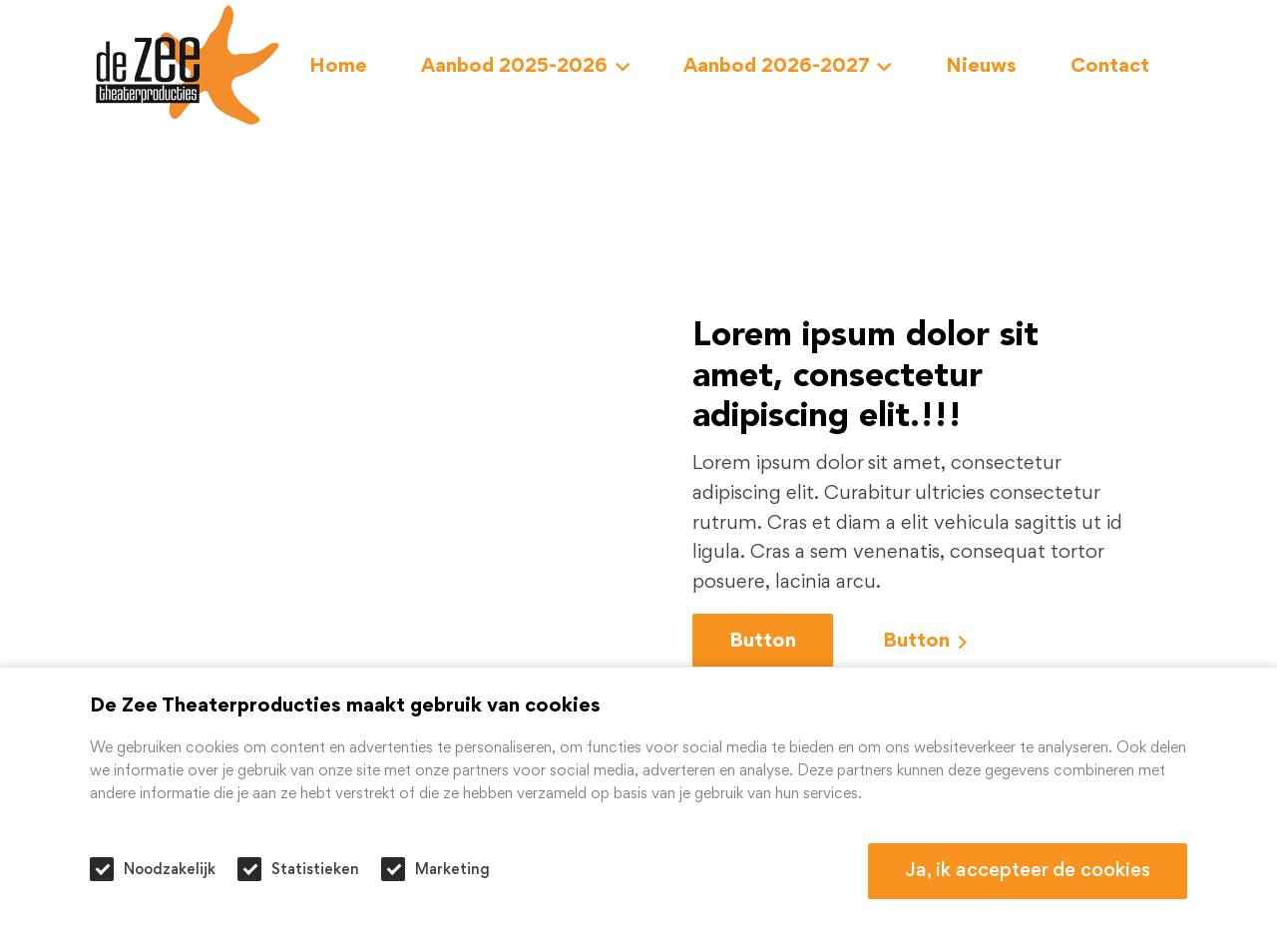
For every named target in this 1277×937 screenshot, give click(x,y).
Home (338, 67)
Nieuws (981, 67)
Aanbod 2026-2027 (787, 67)
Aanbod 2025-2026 (525, 67)
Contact (1109, 67)
